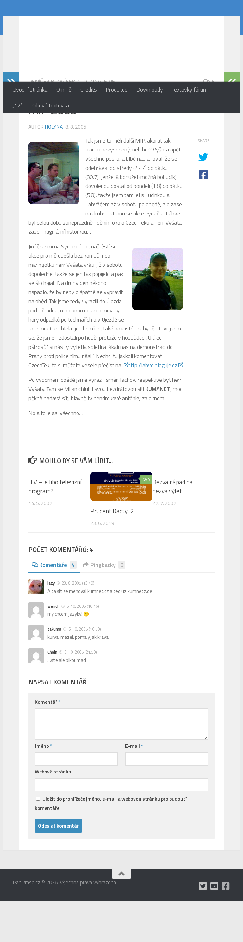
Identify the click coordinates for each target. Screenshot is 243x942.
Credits (88, 89)
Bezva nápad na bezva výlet (173, 527)
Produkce (117, 89)
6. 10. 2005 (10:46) (82, 647)
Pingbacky (104, 606)
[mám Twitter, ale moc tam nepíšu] (203, 927)
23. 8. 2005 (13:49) (78, 624)
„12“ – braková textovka (40, 105)
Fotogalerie (97, 123)
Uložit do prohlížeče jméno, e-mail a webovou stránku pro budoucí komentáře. (111, 844)
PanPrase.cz (51, 23)
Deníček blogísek (51, 123)
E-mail (134, 787)
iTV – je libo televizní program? (54, 527)
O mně (64, 89)
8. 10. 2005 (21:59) (80, 693)
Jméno (43, 787)
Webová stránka (53, 813)
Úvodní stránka (29, 89)
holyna (54, 168)
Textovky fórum (190, 89)
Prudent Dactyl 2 (112, 552)
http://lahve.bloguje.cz (155, 406)
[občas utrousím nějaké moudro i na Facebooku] (225, 927)
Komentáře (54, 606)
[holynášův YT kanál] (214, 927)
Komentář (47, 743)
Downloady (149, 89)
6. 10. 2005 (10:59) (84, 670)
